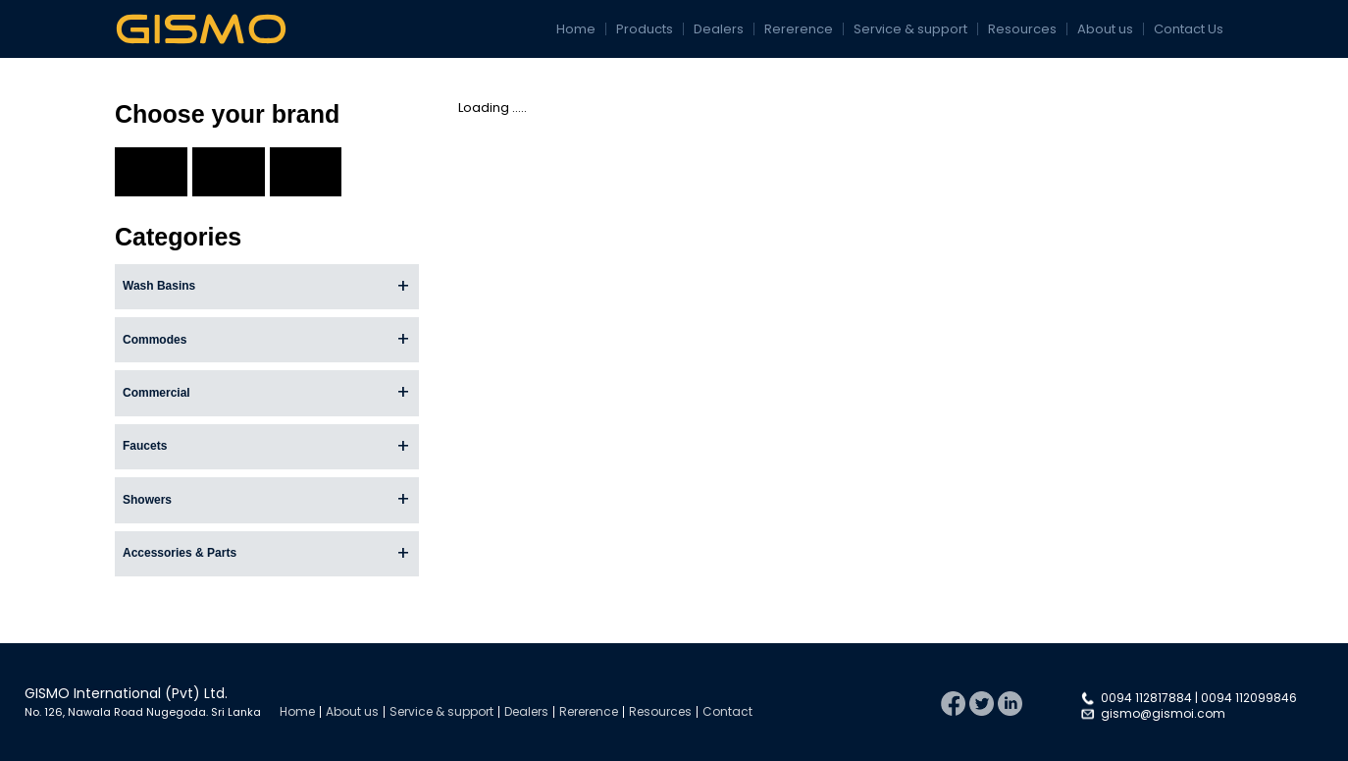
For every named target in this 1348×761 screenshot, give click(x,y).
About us (1105, 29)
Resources (1022, 29)
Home (576, 29)
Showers (147, 500)
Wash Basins (159, 286)
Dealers (719, 29)
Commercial (156, 393)
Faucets (145, 446)
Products (644, 29)
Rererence (798, 29)
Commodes (154, 340)
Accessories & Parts (179, 553)
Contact (727, 711)
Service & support (910, 29)
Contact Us (1188, 29)
